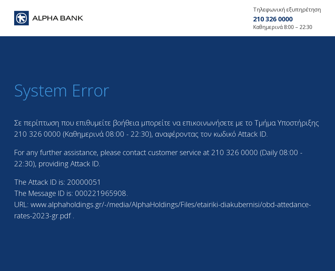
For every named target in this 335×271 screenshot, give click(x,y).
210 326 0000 (273, 18)
